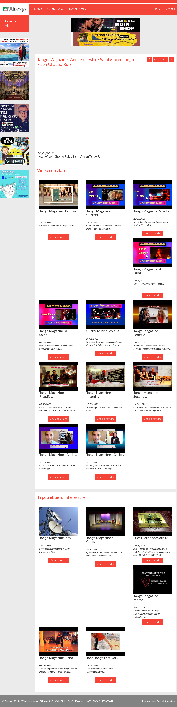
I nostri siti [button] (77, 9)
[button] (58, 194)
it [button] (157, 9)
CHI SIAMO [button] (55, 9)
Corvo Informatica (166, 701)
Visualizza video (58, 237)
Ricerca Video (10, 23)
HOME (39, 9)
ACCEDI (170, 9)
